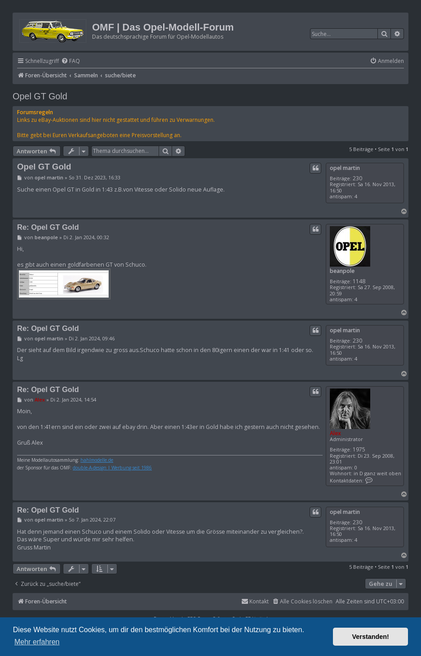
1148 (359, 281)
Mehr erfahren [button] (37, 642)
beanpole (342, 271)
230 (357, 178)
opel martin (345, 168)
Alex (335, 433)
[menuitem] (70, 61)
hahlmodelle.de (96, 460)
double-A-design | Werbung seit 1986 (112, 468)
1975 (359, 449)
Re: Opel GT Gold (48, 227)
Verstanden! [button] (370, 636)
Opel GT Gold (40, 96)
